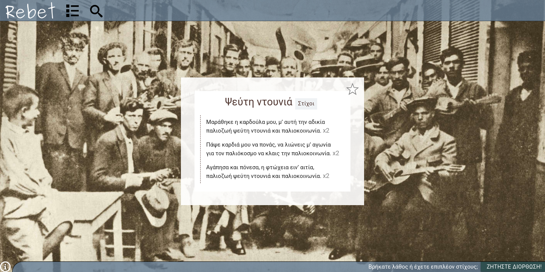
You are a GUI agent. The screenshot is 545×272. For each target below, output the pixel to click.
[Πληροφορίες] (5, 266)
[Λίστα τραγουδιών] (72, 10)
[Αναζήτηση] (146, 10)
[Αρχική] (30, 10)
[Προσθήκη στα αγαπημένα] (352, 89)
